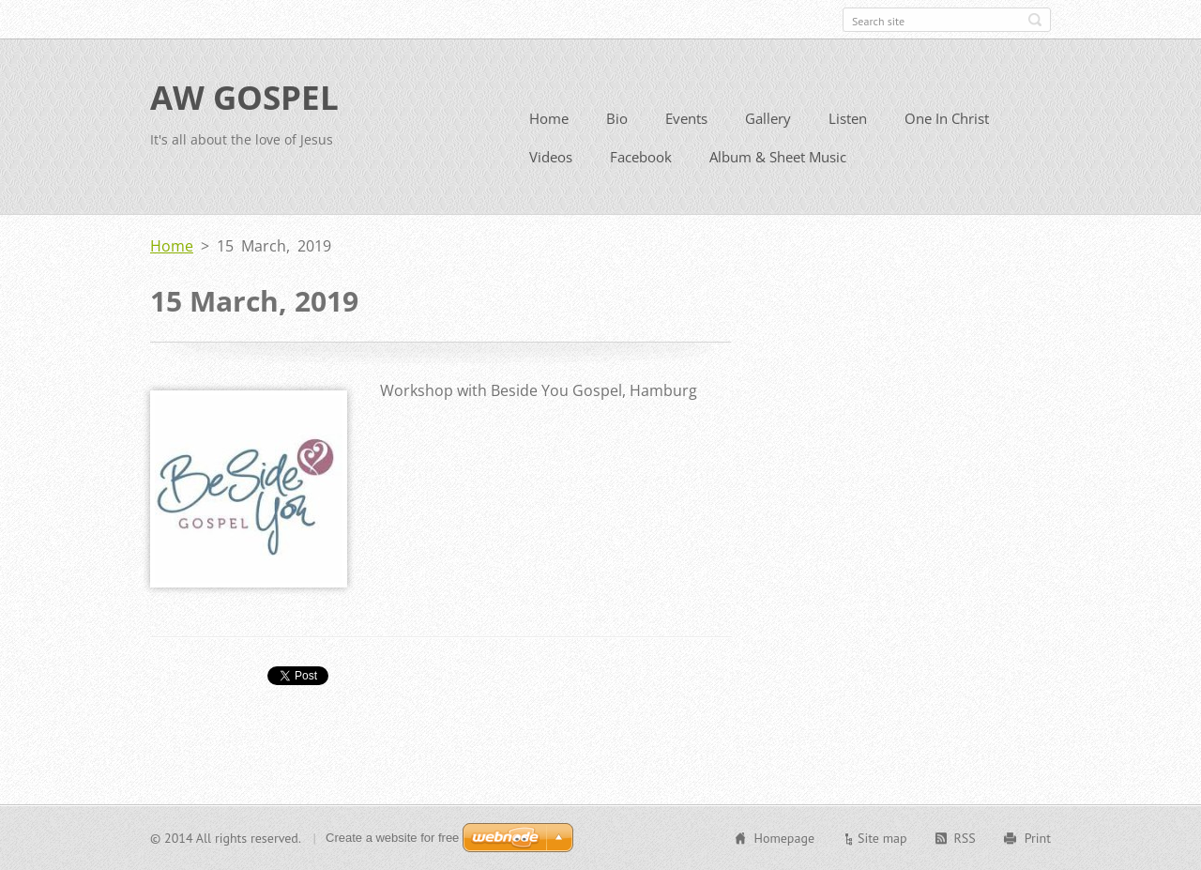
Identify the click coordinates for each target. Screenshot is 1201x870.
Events (686, 118)
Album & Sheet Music (777, 156)
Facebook (641, 156)
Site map (882, 838)
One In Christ (947, 118)
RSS (965, 838)
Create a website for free (392, 838)
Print (1038, 838)
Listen (848, 118)
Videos (550, 156)
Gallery (768, 118)
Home (549, 118)
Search (1035, 19)
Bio (617, 118)
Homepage (783, 838)
